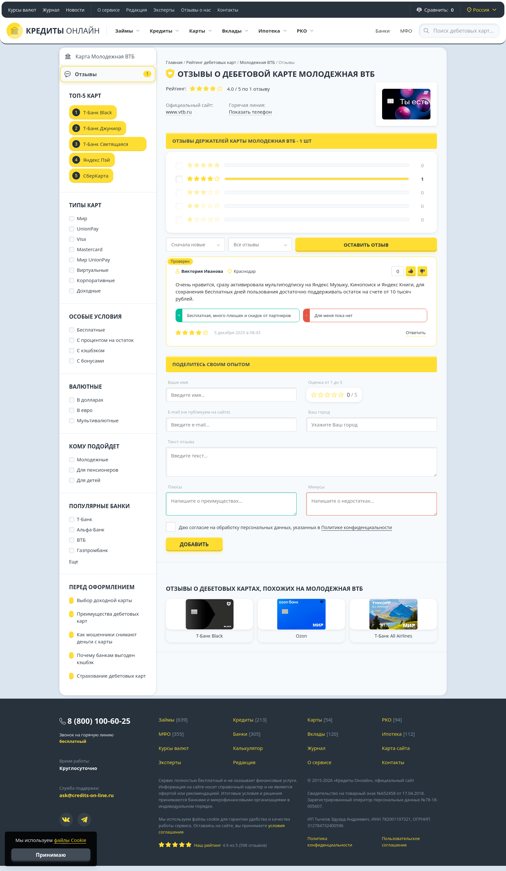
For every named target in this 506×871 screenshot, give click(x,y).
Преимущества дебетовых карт (108, 622)
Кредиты (243, 725)
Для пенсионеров (97, 475)
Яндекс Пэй (96, 165)
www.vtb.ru (179, 111)
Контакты (228, 10)
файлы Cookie (70, 840)
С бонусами (90, 366)
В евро (85, 415)
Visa (81, 244)
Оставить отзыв (366, 244)
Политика (340, 847)
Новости (75, 10)
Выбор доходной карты (104, 605)
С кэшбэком (91, 355)
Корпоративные (96, 285)
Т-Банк (84, 524)
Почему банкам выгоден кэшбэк (106, 664)
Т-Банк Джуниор (102, 133)
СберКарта (95, 181)
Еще (73, 567)
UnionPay (87, 234)
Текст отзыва (181, 442)
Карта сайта (396, 753)
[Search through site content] (459, 31)
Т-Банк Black (97, 117)
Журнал (51, 10)
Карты (315, 725)
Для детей (88, 485)
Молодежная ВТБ (257, 62)
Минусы (316, 487)
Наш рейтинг (207, 850)
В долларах (90, 405)
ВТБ (81, 545)
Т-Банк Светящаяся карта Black (105, 151)
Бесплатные (91, 335)
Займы (167, 725)
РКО (386, 725)
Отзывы (108, 77)
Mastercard (90, 254)
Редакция (136, 10)
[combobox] (195, 244)
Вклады (316, 739)
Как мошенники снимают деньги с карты (107, 643)
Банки (383, 30)
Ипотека (391, 739)
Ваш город (319, 412)
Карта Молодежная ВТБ (101, 58)
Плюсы (175, 487)
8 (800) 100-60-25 (98, 726)
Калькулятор (248, 753)
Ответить (416, 332)
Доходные (89, 295)
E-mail (199, 412)
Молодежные (92, 464)
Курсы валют (22, 10)
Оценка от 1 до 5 (325, 382)
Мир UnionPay (93, 264)
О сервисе (108, 10)
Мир (82, 223)
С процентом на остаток (105, 345)
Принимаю (51, 854)
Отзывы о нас (196, 10)
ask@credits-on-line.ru (86, 800)
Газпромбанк (92, 555)
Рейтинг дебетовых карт (211, 62)
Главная (174, 62)
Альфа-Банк (91, 534)
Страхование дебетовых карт (111, 681)
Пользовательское (414, 847)
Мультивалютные (98, 425)
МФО (406, 30)
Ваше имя (178, 382)
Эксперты (164, 10)
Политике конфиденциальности (356, 527)
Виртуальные (92, 275)
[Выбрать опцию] (301, 527)
